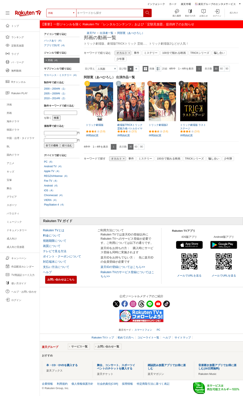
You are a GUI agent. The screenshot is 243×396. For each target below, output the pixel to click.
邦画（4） (53, 60)
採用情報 (127, 383)
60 (221, 68)
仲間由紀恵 (92, 135)
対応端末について (54, 261)
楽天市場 (186, 4)
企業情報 (47, 383)
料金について (52, 235)
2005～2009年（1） (55, 93)
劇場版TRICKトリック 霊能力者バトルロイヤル (129, 128)
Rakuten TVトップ (103, 337)
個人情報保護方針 (82, 383)
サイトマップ (182, 337)
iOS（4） (49, 190)
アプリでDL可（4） (55, 45)
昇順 (130, 69)
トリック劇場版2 (158, 124)
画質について (52, 246)
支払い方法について (56, 267)
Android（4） (51, 185)
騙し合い (219, 52)
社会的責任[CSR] (107, 383)
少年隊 (120, 59)
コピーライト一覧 (148, 337)
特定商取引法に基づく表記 (153, 383)
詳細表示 (158, 69)
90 (226, 68)
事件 (136, 52)
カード (173, 4)
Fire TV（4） (51, 180)
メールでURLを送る (189, 275)
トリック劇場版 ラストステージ (193, 126)
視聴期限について (54, 240)
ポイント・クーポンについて (62, 256)
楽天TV (91, 33)
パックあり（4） (53, 40)
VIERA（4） (51, 200)
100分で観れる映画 (174, 52)
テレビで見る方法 (54, 251)
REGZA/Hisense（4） (56, 176)
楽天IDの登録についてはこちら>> (123, 267)
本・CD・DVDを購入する (62, 365)
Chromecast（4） (54, 195)
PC (158, 329)
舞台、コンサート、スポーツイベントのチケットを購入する (116, 367)
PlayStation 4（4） (54, 204)
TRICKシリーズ (199, 52)
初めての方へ (126, 337)
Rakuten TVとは (53, 230)
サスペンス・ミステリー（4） (61, 75)
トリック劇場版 (94, 124)
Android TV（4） (53, 166)
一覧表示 (145, 69)
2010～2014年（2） (55, 98)
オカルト (121, 52)
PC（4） (49, 161)
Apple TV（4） (52, 171)
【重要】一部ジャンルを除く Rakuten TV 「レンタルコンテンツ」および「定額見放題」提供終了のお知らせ (117, 24)
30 (216, 68)
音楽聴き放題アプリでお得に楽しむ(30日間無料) (217, 367)
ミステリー (151, 52)
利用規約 (62, 383)
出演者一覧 (106, 33)
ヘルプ (47, 272)
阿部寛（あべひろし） (131, 33)
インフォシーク (156, 4)
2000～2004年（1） (55, 88)
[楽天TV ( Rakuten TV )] (28, 14)
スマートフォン (143, 329)
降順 (136, 69)
